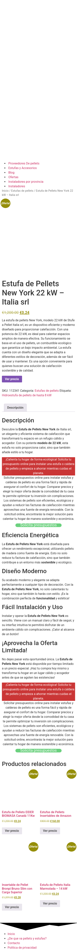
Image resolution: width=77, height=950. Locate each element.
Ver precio (12, 379)
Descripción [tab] (15, 407)
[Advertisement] (38, 118)
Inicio (5, 190)
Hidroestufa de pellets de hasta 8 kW (27, 395)
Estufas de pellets (22, 190)
